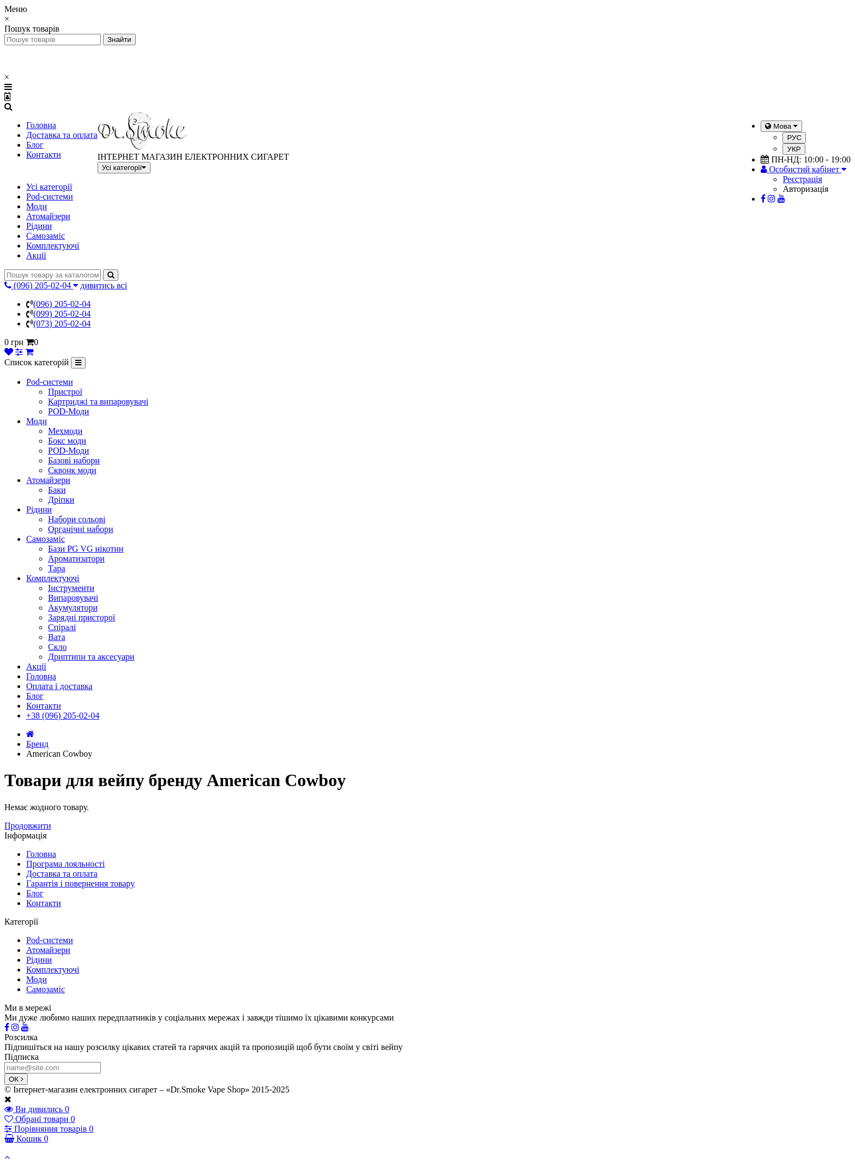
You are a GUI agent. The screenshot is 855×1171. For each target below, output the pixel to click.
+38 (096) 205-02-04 (62, 715)
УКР (793, 149)
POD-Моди (68, 411)
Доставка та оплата (62, 135)
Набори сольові (77, 519)
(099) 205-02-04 (62, 313)
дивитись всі (103, 285)
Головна (41, 125)
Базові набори (74, 460)
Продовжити (27, 825)
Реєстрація (802, 179)
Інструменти (71, 588)
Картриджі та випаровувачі (98, 401)
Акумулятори (73, 607)
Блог (35, 144)
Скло (57, 646)
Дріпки (61, 499)
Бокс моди (67, 440)
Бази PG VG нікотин (85, 548)
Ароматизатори (76, 558)
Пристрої (65, 391)
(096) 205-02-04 (62, 304)
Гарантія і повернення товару (80, 883)
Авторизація (805, 189)
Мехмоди (65, 431)
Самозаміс (45, 235)
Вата (56, 637)
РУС (794, 138)
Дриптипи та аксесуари (91, 656)
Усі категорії (49, 186)
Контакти (43, 154)
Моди (36, 206)
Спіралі (62, 627)
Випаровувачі (73, 597)
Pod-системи (49, 196)
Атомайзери (48, 216)
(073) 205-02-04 (62, 323)
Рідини (39, 226)
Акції (36, 255)
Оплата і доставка (59, 686)
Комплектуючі (53, 245)
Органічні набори (80, 529)
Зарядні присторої (81, 617)
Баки (57, 489)
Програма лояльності (65, 863)
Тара (56, 568)
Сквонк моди (72, 470)
